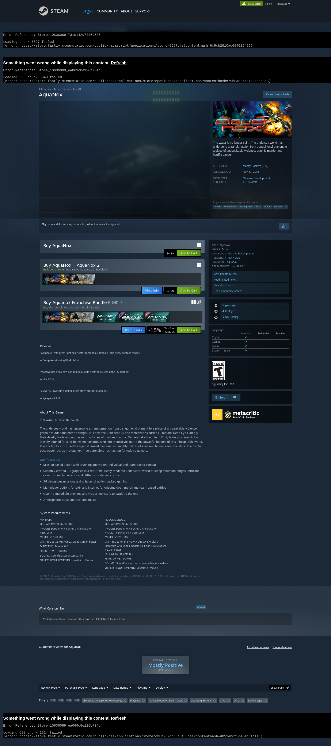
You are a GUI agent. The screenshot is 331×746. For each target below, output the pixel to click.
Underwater (230, 211)
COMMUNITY (107, 11)
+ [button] (286, 211)
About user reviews (258, 652)
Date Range (120, 692)
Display (160, 692)
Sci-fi (258, 211)
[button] (189, 258)
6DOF (267, 211)
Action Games (62, 94)
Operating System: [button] (201, 705)
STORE (88, 11)
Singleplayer (246, 211)
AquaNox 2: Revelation (94, 274)
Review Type (49, 692)
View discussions (224, 382)
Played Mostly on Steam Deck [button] (166, 705)
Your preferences (282, 652)
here (106, 624)
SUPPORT (143, 11)
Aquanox (232, 358)
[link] (161, 335)
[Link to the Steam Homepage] (57, 14)
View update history (225, 370)
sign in (268, 3)
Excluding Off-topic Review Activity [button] (102, 705)
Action (217, 211)
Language (98, 692)
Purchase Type (74, 692)
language (282, 3)
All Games (45, 94)
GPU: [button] (237, 705)
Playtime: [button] (135, 705)
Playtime (142, 692)
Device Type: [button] (255, 705)
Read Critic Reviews (243, 422)
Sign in (46, 229)
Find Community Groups (228, 387)
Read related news (225, 376)
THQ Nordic (250, 187)
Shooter (278, 211)
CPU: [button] (223, 705)
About (126, 11)
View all (201, 612)
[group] (165, 706)
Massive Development (256, 183)
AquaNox (72, 274)
